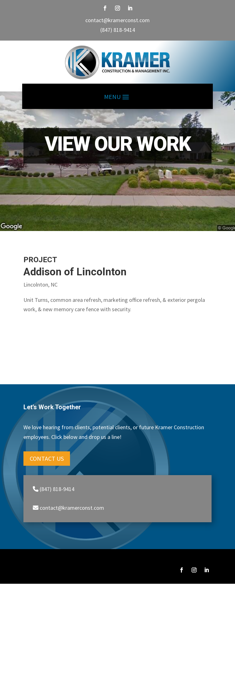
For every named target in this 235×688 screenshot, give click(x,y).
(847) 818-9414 (117, 29)
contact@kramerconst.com (117, 20)
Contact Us (47, 458)
